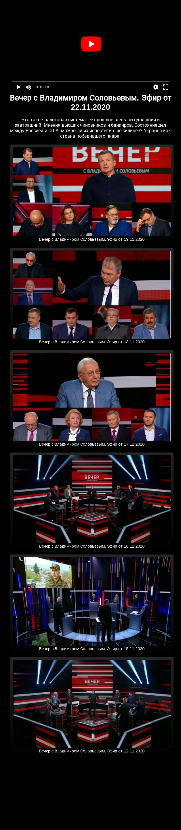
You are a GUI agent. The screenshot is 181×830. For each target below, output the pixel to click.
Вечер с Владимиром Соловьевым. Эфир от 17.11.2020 (92, 441)
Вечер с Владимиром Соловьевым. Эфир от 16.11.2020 (92, 543)
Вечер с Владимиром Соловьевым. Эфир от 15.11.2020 (92, 646)
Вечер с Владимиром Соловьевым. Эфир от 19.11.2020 (92, 237)
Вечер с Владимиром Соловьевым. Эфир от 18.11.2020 (92, 339)
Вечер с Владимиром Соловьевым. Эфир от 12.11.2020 (92, 748)
